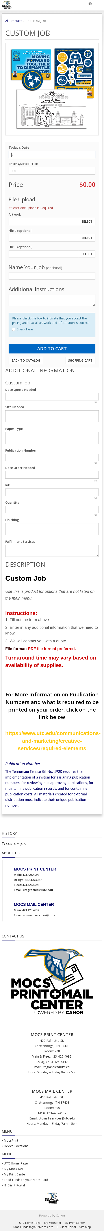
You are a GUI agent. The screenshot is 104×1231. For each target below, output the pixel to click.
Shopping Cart (80, 360)
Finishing (12, 520)
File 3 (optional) (20, 247)
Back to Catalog (25, 360)
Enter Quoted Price (23, 164)
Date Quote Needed (20, 390)
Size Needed (14, 407)
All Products (13, 21)
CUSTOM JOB (16, 844)
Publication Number (20, 450)
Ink (7, 485)
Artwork (15, 214)
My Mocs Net (13, 1169)
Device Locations (16, 1146)
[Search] (78, 5)
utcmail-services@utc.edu (41, 915)
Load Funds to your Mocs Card (26, 1180)
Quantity (12, 502)
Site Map (85, 1227)
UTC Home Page (16, 1163)
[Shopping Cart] (88, 5)
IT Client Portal (14, 1185)
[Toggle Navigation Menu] (99, 5)
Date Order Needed (20, 468)
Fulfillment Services (20, 541)
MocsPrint (11, 1140)
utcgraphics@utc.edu (38, 890)
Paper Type (14, 429)
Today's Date (19, 147)
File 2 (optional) (20, 231)
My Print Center (15, 1174)
